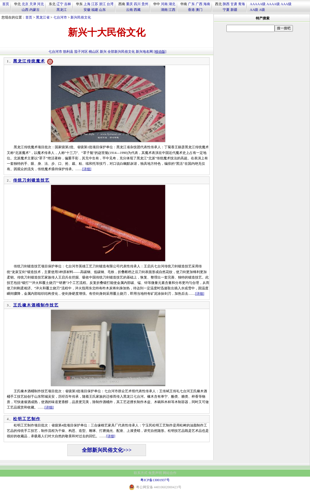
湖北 (172, 4)
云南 (129, 10)
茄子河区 (81, 52)
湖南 (164, 10)
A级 (262, 10)
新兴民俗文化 (80, 17)
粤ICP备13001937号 (155, 480)
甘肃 (233, 4)
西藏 (137, 10)
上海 (87, 4)
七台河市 (60, 17)
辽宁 (59, 4)
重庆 (129, 4)
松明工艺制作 (26, 419)
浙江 (102, 4)
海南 (206, 4)
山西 (25, 10)
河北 (40, 4)
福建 (94, 10)
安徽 (87, 10)
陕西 (226, 4)
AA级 (254, 10)
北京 (25, 4)
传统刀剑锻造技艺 (31, 180)
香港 (191, 10)
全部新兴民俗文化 (121, 52)
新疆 (233, 10)
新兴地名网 (144, 52)
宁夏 (226, 10)
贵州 (144, 4)
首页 (5, 4)
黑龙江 (61, 10)
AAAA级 (273, 4)
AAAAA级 (258, 4)
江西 (172, 10)
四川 (137, 4)
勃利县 (68, 52)
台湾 (110, 4)
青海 (241, 4)
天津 (32, 4)
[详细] (86, 169)
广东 (191, 4)
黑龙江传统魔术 (29, 61)
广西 (199, 4)
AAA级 (286, 4)
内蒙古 (34, 10)
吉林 (67, 4)
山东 (102, 10)
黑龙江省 (43, 17)
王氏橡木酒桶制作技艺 (36, 305)
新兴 (103, 52)
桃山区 (94, 52)
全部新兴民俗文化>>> (107, 450)
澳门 (199, 10)
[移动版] (160, 52)
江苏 (94, 4)
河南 (164, 4)
